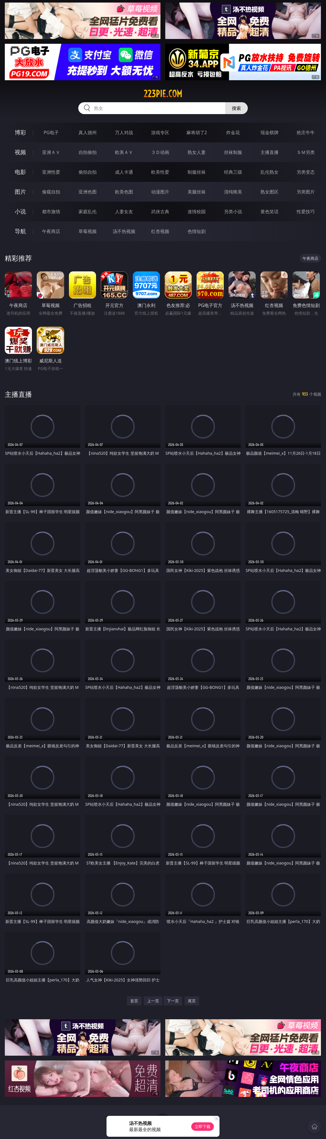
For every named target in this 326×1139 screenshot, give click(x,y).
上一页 (153, 1000)
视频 (20, 152)
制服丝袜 (197, 172)
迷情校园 (197, 211)
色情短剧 (197, 231)
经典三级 (233, 172)
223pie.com (163, 93)
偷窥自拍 (51, 192)
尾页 (192, 1000)
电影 (20, 172)
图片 (20, 191)
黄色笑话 (269, 211)
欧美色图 (124, 192)
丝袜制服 (233, 152)
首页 (134, 1000)
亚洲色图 (88, 192)
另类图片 (306, 192)
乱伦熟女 (269, 172)
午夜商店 (51, 231)
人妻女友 (124, 211)
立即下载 (202, 1126)
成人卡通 (124, 172)
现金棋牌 (269, 132)
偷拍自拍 (88, 172)
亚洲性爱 (51, 172)
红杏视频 (160, 231)
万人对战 (124, 132)
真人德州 (88, 132)
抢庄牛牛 (306, 132)
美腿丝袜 (197, 192)
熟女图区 (269, 192)
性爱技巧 (306, 211)
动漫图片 (160, 192)
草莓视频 (88, 231)
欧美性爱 (160, 172)
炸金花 (233, 132)
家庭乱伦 (88, 211)
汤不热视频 (124, 231)
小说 (20, 211)
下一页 (173, 1000)
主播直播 (269, 152)
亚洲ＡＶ (51, 152)
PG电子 (51, 132)
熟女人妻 (197, 152)
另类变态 (306, 172)
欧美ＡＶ (124, 152)
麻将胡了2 (196, 132)
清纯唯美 (233, 192)
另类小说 (233, 211)
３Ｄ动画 (160, 152)
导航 (20, 231)
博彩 (20, 132)
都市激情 (51, 211)
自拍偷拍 (88, 152)
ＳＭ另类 (306, 152)
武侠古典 (160, 211)
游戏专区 (160, 132)
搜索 (236, 108)
